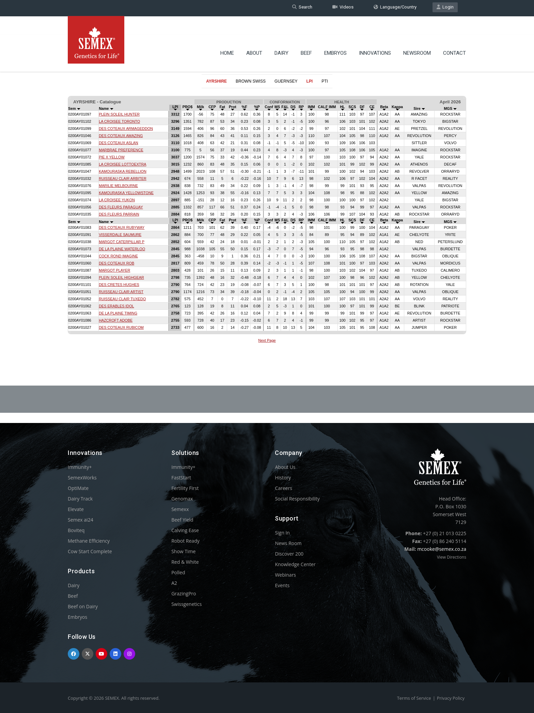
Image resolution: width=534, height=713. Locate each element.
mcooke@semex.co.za (441, 549)
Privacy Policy (451, 698)
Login (445, 8)
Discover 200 (289, 553)
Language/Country (395, 8)
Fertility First (185, 488)
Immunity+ (80, 467)
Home (227, 36)
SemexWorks (82, 477)
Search (302, 8)
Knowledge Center (295, 564)
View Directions (451, 557)
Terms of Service (414, 698)
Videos (343, 8)
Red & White (185, 562)
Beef (306, 36)
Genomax (182, 498)
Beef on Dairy (83, 606)
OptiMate (78, 488)
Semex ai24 (80, 519)
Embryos (335, 36)
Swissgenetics (186, 604)
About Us (285, 467)
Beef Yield (182, 519)
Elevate (76, 509)
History (283, 477)
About (254, 36)
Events (282, 585)
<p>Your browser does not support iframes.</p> (267, 220)
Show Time (183, 551)
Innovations (375, 36)
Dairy (281, 36)
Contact (454, 36)
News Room (288, 543)
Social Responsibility (297, 498)
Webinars (285, 575)
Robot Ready (185, 541)
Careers (283, 488)
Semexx (180, 509)
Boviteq (76, 530)
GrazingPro (183, 593)
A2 (174, 583)
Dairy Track (80, 498)
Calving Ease (185, 530)
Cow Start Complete (90, 551)
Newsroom (417, 36)
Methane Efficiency (89, 541)
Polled (178, 572)
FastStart (181, 477)
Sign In (282, 532)
